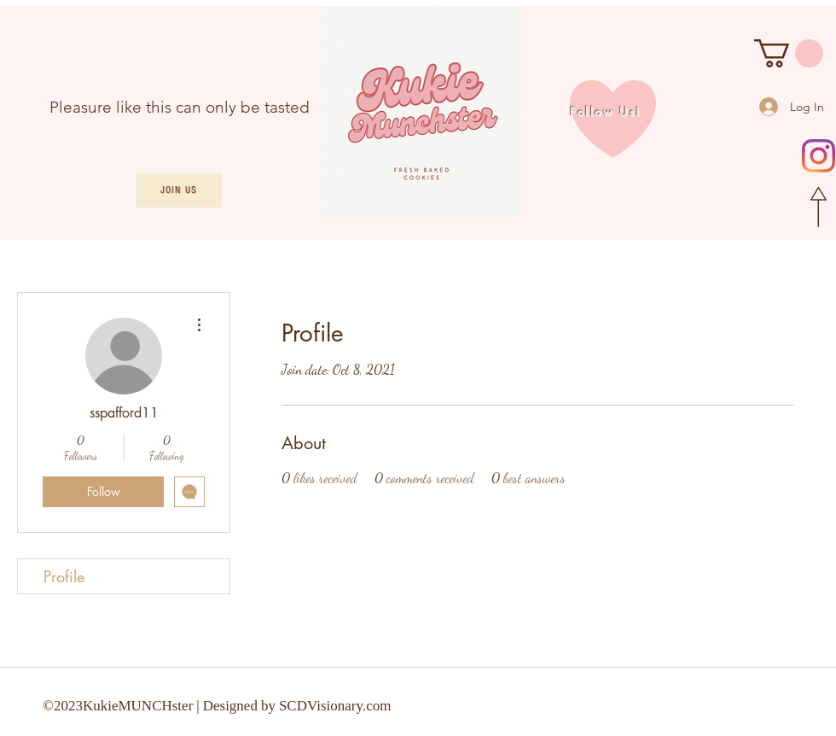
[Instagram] (818, 155)
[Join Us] (179, 190)
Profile (64, 576)
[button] (788, 53)
